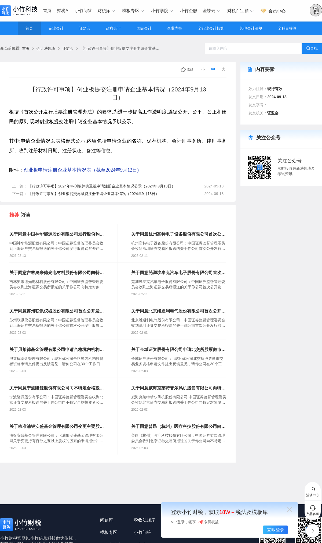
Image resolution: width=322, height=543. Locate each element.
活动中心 (312, 491)
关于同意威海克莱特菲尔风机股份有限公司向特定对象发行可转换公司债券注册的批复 (178, 388)
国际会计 (144, 28)
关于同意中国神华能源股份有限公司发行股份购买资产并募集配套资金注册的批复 (56, 234)
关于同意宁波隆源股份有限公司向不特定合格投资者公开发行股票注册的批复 (56, 388)
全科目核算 (287, 28)
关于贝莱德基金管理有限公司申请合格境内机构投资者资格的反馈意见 (56, 350)
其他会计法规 (251, 28)
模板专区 (134, 10)
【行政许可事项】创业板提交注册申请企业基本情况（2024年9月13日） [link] (120, 48)
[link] (26, 48)
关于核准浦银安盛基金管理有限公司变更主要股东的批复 (56, 427)
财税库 (107, 10)
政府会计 (113, 28)
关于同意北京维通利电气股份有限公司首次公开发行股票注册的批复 (178, 311)
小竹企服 (188, 10)
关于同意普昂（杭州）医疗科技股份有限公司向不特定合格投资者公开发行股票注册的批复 (178, 427)
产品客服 (312, 510)
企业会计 (56, 28)
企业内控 (174, 28)
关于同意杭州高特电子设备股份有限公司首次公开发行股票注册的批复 (178, 234)
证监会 (84, 28)
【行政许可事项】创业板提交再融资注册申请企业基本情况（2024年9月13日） (93, 193)
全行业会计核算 (211, 28)
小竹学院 (163, 10)
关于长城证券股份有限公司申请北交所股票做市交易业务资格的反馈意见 (178, 350)
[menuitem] (48, 11)
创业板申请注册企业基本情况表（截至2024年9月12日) (81, 170)
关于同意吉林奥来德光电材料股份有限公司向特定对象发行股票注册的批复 (56, 273)
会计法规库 (45, 48)
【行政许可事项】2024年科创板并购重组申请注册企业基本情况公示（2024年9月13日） (101, 186)
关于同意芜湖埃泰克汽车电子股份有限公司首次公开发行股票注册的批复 (178, 273)
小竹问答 (83, 10)
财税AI (63, 10)
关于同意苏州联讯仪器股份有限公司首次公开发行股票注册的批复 (56, 311)
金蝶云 (212, 10)
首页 (47, 10)
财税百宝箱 (241, 10)
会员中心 (273, 11)
